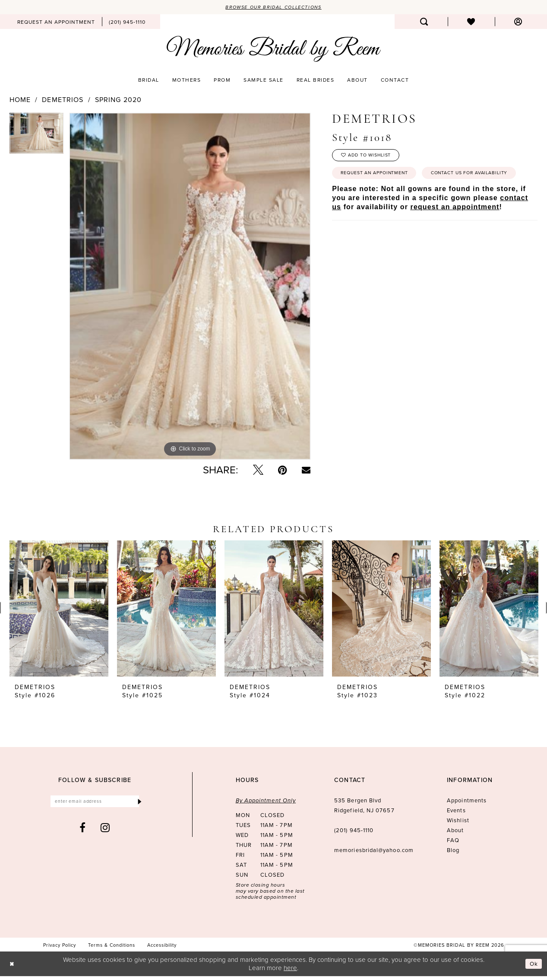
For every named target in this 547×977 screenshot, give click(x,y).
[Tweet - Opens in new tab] (258, 471)
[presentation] (58, 609)
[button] (518, 22)
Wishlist (458, 821)
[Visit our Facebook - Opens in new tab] (82, 830)
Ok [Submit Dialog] (533, 964)
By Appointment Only (266, 801)
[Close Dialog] (12, 964)
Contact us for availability (386, 198)
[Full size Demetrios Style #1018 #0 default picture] (190, 287)
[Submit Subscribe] (139, 803)
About (455, 831)
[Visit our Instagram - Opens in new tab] (105, 830)
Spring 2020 (118, 100)
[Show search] (424, 22)
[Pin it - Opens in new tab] (282, 471)
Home (20, 100)
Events (456, 811)
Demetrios (62, 100)
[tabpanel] (36, 136)
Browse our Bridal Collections (273, 7)
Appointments (467, 801)
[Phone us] (127, 22)
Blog (453, 851)
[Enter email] (94, 803)
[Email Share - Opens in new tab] (306, 470)
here (290, 968)
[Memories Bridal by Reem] (274, 50)
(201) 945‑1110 (353, 831)
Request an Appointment (381, 178)
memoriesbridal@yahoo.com (374, 851)
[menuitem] (56, 22)
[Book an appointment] (56, 22)
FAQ (453, 841)
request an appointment (455, 232)
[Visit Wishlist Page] (471, 22)
